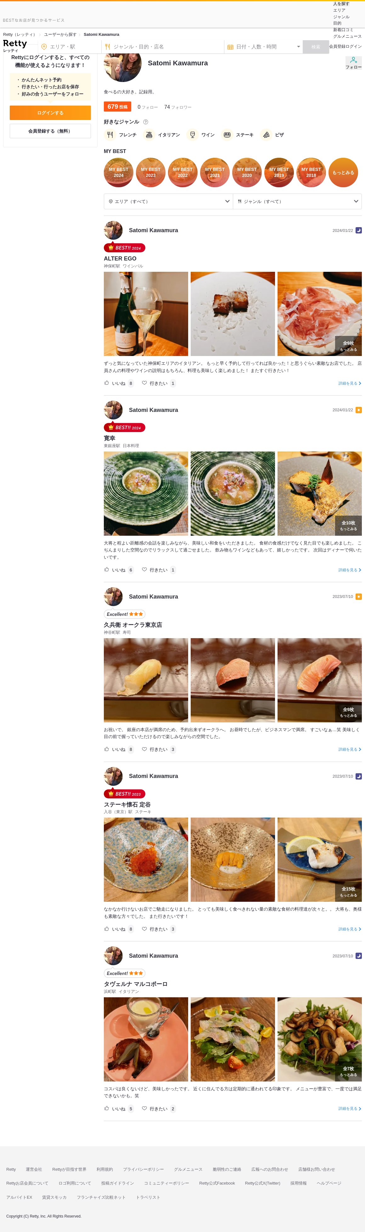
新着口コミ (343, 29)
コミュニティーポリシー (166, 1183)
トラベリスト (148, 1197)
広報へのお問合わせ (269, 1169)
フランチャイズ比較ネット (101, 1197)
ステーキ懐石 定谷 (127, 805)
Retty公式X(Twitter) (262, 1183)
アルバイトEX (19, 1197)
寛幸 (109, 438)
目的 (337, 23)
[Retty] (15, 45)
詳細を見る (348, 383)
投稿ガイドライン (117, 1183)
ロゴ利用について (75, 1183)
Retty (11, 1169)
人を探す (341, 4)
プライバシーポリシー (143, 1169)
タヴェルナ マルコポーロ (136, 984)
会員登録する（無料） (50, 131)
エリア (339, 10)
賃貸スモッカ (54, 1197)
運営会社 (34, 1169)
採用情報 (298, 1183)
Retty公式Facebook (217, 1183)
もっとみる (348, 345)
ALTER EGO (120, 258)
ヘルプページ (329, 1183)
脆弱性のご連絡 (227, 1169)
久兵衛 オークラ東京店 (133, 625)
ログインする (50, 112)
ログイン (353, 46)
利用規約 (105, 1169)
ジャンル (341, 16)
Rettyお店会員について (27, 1183)
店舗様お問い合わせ (316, 1169)
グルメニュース (347, 36)
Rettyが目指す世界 (69, 1169)
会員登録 (337, 46)
